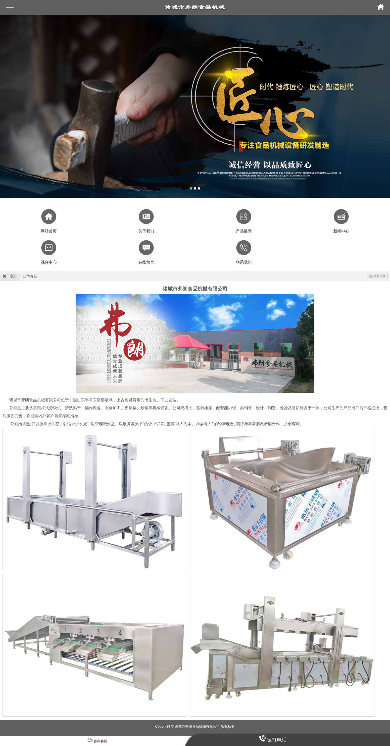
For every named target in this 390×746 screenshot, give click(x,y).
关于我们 (9, 276)
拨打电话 (277, 740)
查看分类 (377, 276)
